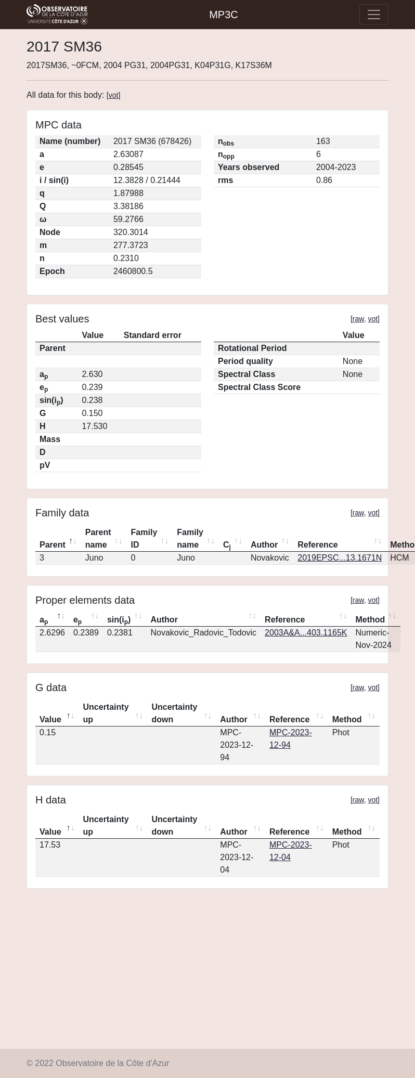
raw (358, 319)
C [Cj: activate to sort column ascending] (227, 545)
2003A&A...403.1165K (306, 632)
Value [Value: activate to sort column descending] (50, 719)
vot (114, 95)
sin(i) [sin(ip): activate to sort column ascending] (119, 620)
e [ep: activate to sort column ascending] (77, 620)
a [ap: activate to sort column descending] (44, 620)
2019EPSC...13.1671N (339, 557)
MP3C (223, 14)
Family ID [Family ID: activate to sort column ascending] (144, 538)
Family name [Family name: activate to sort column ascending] (190, 538)
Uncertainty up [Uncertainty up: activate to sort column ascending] (106, 713)
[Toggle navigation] (373, 14)
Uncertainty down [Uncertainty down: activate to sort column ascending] (174, 713)
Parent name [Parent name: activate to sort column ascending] (98, 538)
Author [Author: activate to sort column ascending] (264, 544)
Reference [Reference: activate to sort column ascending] (317, 544)
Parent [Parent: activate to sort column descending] (53, 544)
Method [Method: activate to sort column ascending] (370, 619)
